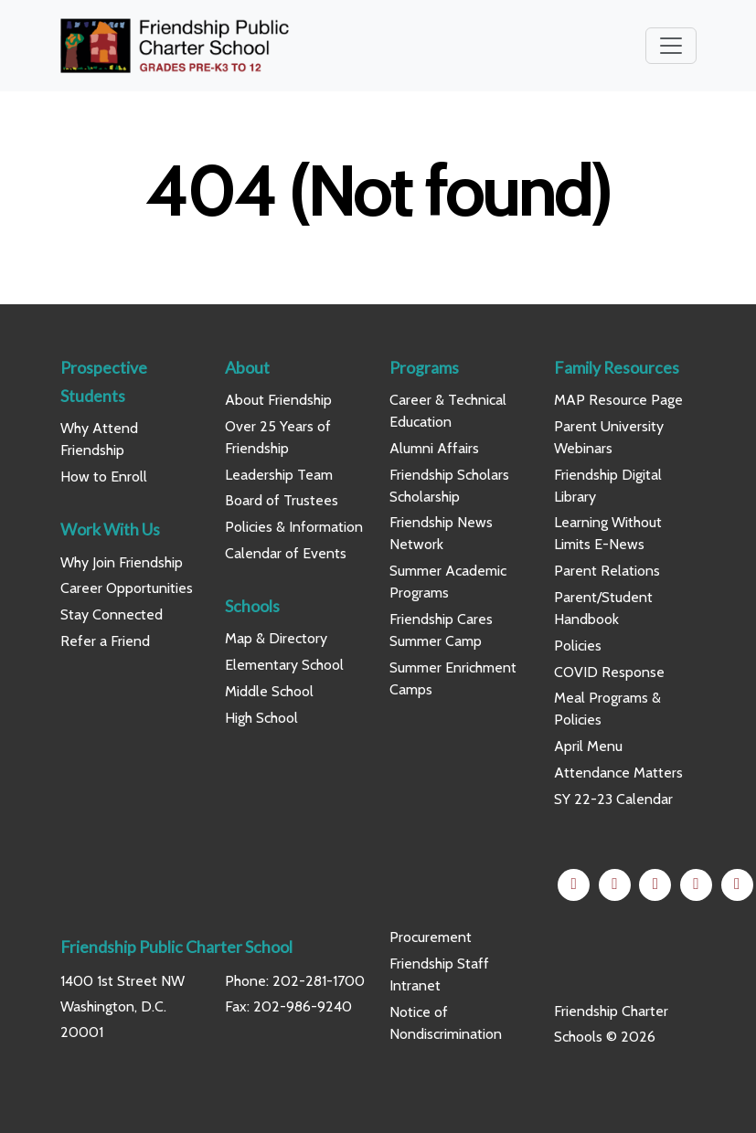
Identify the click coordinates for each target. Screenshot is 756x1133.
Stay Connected (111, 614)
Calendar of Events (285, 553)
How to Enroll (103, 476)
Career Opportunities (126, 588)
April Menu (588, 746)
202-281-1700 (318, 981)
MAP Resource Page (618, 399)
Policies (578, 645)
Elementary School (284, 664)
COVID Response (609, 672)
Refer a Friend (105, 641)
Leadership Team (279, 474)
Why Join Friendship (121, 562)
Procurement (430, 937)
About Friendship (278, 399)
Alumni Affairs (434, 448)
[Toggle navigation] (671, 45)
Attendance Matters (618, 772)
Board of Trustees (281, 500)
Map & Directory (276, 638)
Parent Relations (607, 570)
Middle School (269, 691)
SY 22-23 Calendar (613, 799)
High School (261, 717)
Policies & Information (294, 526)
